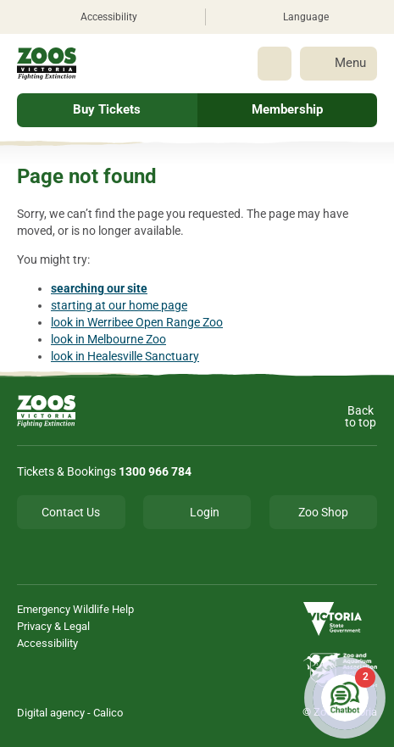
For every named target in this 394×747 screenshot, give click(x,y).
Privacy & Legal (53, 626)
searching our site (99, 288)
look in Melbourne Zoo (108, 339)
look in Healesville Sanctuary (125, 356)
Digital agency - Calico (70, 712)
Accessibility (47, 643)
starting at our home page (119, 305)
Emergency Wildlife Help (75, 609)
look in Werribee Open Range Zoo (137, 322)
